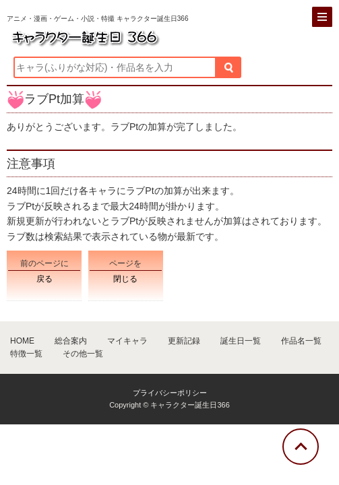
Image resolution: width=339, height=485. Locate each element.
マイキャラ (127, 341)
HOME (22, 341)
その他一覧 (83, 353)
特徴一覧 (26, 353)
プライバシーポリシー (170, 393)
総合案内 (71, 341)
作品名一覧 (301, 341)
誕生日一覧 (240, 341)
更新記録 (184, 341)
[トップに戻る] (300, 446)
